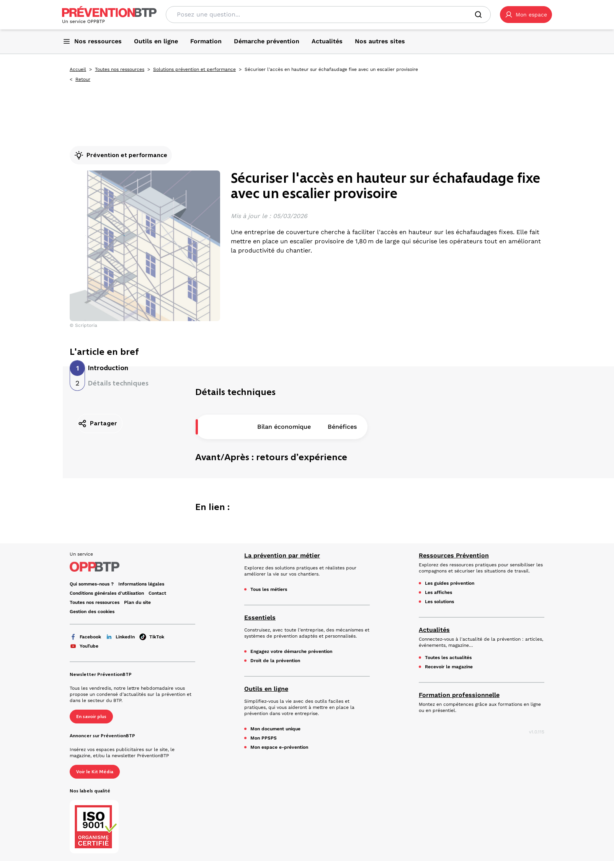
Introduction (108, 368)
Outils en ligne (266, 688)
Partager (97, 423)
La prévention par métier (282, 555)
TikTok (151, 636)
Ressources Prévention (454, 555)
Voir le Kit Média (94, 771)
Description (223, 426)
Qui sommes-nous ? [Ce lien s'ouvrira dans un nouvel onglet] (92, 584)
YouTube (84, 646)
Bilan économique (284, 426)
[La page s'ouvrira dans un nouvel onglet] (526, 14)
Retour (82, 79)
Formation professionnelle (459, 695)
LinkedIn (120, 636)
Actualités (434, 629)
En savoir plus (91, 716)
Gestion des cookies (92, 611)
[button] (526, 14)
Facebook (85, 636)
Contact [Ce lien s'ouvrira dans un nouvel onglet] (157, 593)
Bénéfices (342, 426)
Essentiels (260, 617)
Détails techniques (118, 383)
